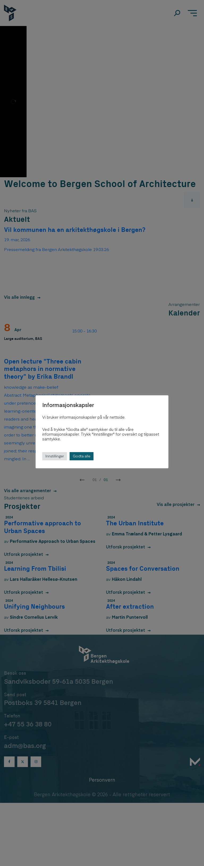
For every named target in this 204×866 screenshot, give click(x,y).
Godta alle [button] (81, 456)
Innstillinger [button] (54, 456)
